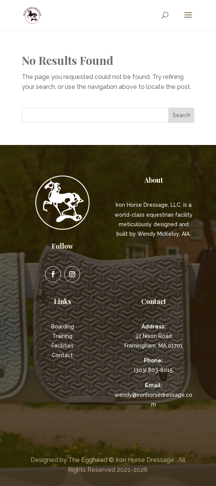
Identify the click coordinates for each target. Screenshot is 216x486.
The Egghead (87, 459)
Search (181, 115)
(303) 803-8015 (153, 370)
